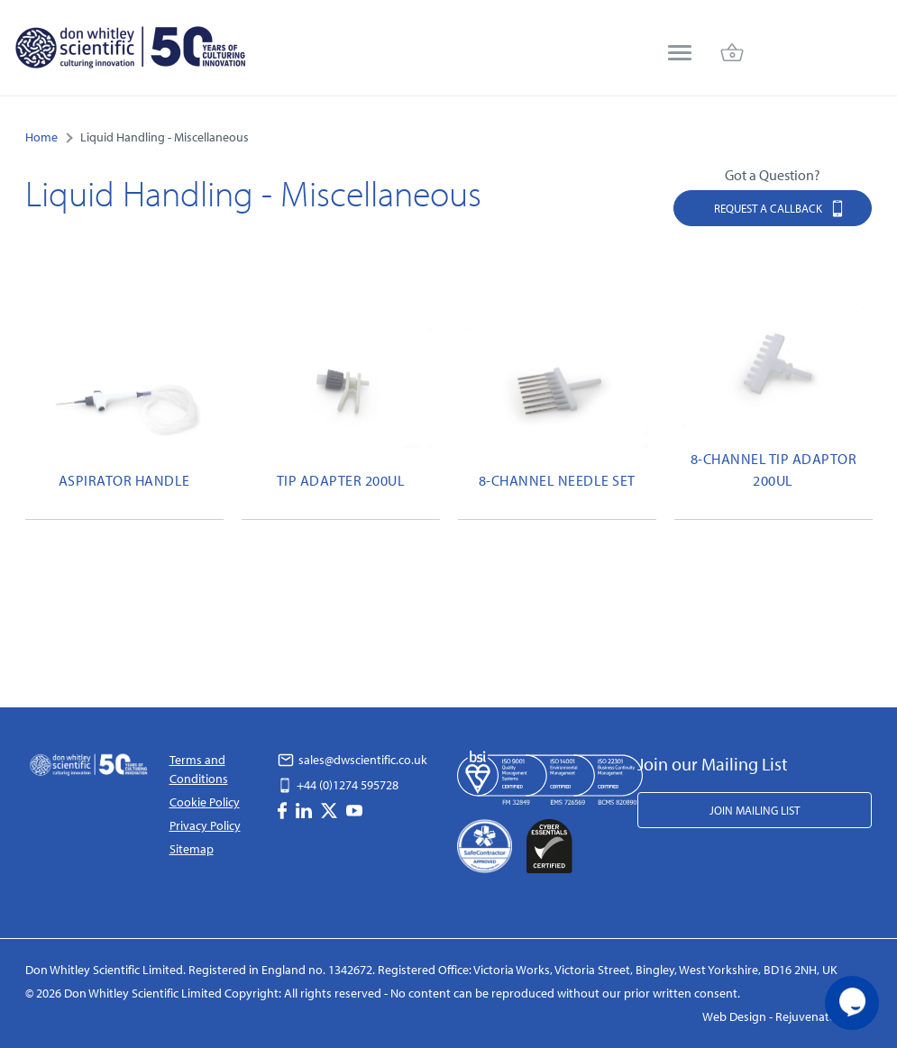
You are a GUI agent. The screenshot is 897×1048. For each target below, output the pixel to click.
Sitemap (191, 849)
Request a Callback (780, 208)
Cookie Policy (204, 802)
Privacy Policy (205, 825)
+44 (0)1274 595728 (338, 785)
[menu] (679, 54)
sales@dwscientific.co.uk (352, 760)
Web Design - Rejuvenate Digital (787, 1016)
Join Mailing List (754, 810)
